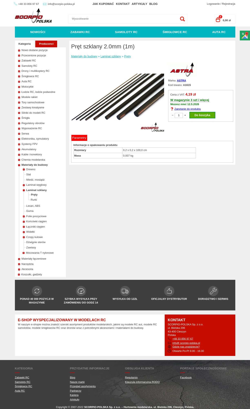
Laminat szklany (36, 190)
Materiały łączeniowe (34, 258)
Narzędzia (28, 264)
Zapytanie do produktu (187, 108)
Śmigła (26, 117)
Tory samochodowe (33, 102)
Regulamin (131, 377)
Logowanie (213, 3)
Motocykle (28, 86)
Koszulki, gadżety (31, 274)
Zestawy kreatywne (33, 107)
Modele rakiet (30, 97)
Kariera (74, 395)
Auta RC (219, 32)
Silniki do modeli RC (33, 112)
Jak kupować (103, 4)
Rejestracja (228, 3)
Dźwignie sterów (36, 242)
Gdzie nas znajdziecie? (186, 346)
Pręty (34, 194)
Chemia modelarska (33, 159)
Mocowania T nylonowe (40, 252)
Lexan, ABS (33, 205)
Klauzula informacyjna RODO (142, 381)
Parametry (79, 137)
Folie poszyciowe (36, 216)
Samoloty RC (126, 32)
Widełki (30, 231)
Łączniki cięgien (35, 226)
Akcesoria (27, 269)
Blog (153, 4)
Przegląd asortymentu (83, 386)
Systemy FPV (30, 144)
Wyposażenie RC (32, 128)
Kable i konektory (32, 154)
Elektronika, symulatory (35, 138)
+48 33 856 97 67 (28, 4)
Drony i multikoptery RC (36, 70)
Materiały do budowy (35, 164)
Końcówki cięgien (36, 221)
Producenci (46, 43)
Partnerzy (75, 390)
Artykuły (139, 4)
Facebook (186, 377)
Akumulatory (29, 149)
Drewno (31, 169)
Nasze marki (77, 381)
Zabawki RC (80, 32)
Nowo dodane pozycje (35, 50)
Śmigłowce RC (175, 32)
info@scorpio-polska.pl (61, 4)
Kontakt (123, 4)
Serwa (25, 133)
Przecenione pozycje (34, 55)
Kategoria (25, 43)
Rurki (34, 199)
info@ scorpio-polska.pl (186, 343)
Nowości (37, 32)
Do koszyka (202, 115)
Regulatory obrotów (33, 123)
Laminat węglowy (36, 184)
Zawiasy (31, 247)
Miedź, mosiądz (35, 179)
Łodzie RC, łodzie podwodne (39, 91)
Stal (28, 174)
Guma (29, 210)
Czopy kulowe (34, 237)
